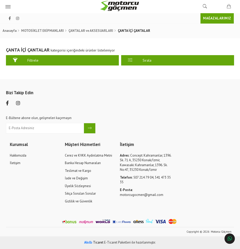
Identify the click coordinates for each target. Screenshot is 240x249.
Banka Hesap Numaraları (83, 163)
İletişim (15, 163)
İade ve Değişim (76, 178)
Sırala (139, 60)
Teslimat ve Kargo (78, 171)
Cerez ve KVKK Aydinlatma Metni (88, 155)
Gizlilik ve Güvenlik (78, 201)
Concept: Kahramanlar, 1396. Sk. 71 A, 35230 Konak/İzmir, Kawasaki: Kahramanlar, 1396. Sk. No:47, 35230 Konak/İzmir (145, 162)
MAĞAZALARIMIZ (217, 18)
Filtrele (25, 60)
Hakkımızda (18, 155)
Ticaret (93, 242)
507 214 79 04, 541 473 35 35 (145, 180)
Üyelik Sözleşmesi (78, 186)
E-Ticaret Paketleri (117, 242)
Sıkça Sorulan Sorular (80, 193)
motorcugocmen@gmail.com (141, 192)
